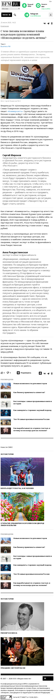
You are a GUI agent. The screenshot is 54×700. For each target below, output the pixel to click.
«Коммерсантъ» (15, 111)
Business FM (5, 46)
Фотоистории (7, 454)
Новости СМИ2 (6, 447)
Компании (5, 26)
